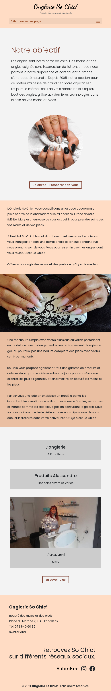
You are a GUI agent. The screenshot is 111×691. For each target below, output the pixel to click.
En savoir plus (56, 580)
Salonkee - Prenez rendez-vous (56, 185)
